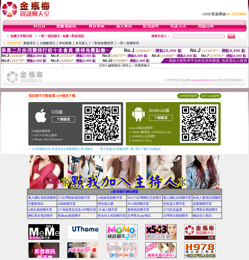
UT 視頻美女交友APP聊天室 (77, 209)
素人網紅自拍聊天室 (177, 197)
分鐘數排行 (47, 43)
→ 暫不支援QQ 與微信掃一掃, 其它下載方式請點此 (129, 148)
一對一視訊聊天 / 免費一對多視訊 (61, 36)
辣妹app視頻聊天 (69, 215)
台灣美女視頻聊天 (205, 209)
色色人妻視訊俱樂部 (207, 197)
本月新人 (81, 43)
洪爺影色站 (36, 203)
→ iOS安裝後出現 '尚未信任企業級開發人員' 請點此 (60, 148)
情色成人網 (105, 203)
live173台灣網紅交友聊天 (144, 197)
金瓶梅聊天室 (202, 203)
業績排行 (29, 43)
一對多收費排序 (102, 43)
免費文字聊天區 (21, 36)
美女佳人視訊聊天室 (112, 215)
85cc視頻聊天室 (138, 203)
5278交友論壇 (172, 209)
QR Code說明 (210, 96)
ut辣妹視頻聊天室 (110, 197)
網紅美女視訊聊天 (40, 215)
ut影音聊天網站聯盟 (125, 192)
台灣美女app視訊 (138, 215)
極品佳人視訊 (202, 215)
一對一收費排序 (128, 43)
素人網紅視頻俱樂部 (42, 197)
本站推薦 (65, 43)
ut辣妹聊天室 (67, 203)
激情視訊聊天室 (138, 209)
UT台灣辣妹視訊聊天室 (74, 197)
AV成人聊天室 (107, 209)
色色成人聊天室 (174, 203)
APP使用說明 (188, 96)
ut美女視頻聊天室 (40, 209)
